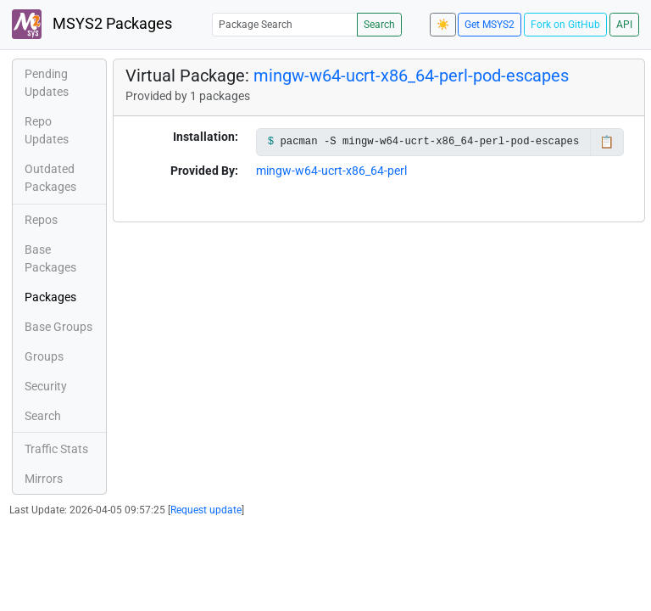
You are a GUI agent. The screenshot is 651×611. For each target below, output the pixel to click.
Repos (41, 220)
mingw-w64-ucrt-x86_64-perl (331, 170)
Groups (44, 356)
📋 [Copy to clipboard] (606, 142)
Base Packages (50, 258)
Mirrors (44, 478)
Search (379, 25)
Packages (50, 297)
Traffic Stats (56, 449)
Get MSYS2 (490, 25)
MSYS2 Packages (92, 24)
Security (46, 386)
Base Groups (58, 327)
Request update (206, 510)
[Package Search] (285, 24)
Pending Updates (47, 82)
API (624, 25)
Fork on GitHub (565, 25)
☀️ (443, 25)
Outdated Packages (50, 177)
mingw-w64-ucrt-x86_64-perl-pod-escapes (411, 75)
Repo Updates (47, 130)
